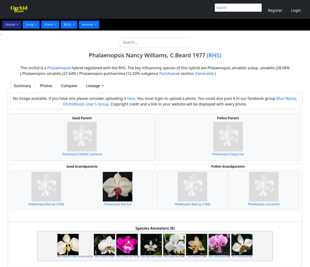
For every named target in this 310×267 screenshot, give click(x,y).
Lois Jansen (264, 204)
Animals (88, 24)
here (131, 98)
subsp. (71, 256)
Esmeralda (204, 73)
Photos (46, 85)
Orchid (10, 24)
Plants (49, 24)
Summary (22, 85)
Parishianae (169, 73)
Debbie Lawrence (82, 154)
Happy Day (228, 154)
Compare (69, 85)
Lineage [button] (93, 85)
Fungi (30, 24)
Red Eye (117, 204)
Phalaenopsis (59, 67)
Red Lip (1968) (46, 204)
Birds (68, 24)
